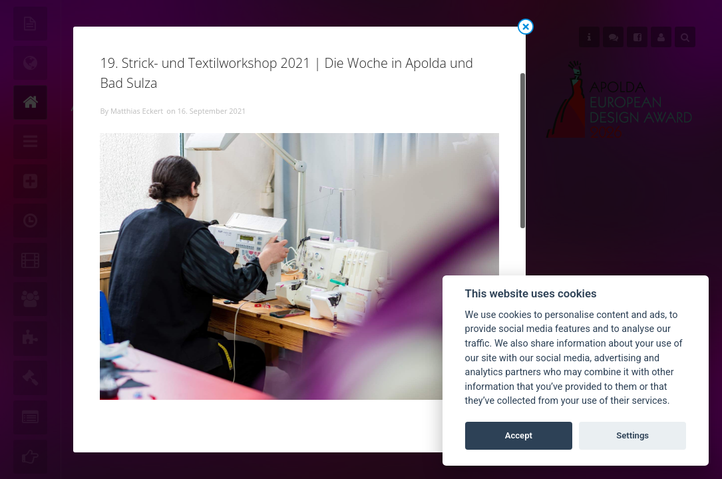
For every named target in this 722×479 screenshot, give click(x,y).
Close (526, 27)
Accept (518, 435)
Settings (632, 435)
